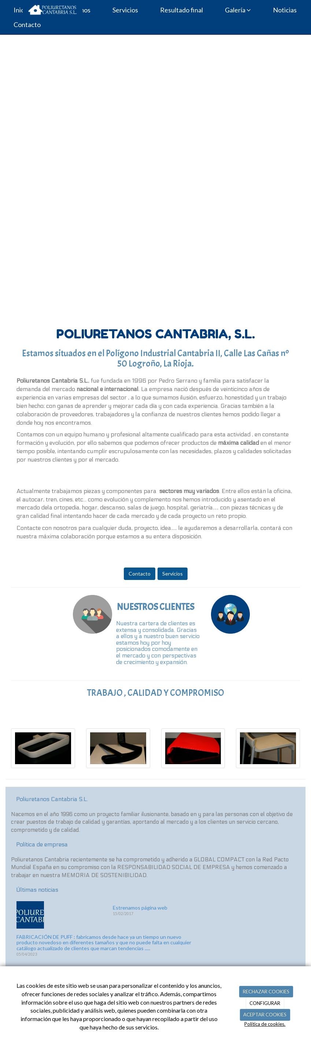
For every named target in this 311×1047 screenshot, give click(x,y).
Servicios (125, 10)
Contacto (140, 573)
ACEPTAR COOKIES (264, 1014)
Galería (238, 10)
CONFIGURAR (264, 1003)
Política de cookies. (264, 1024)
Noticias (285, 10)
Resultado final (181, 10)
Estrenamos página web (140, 907)
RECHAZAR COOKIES (266, 991)
